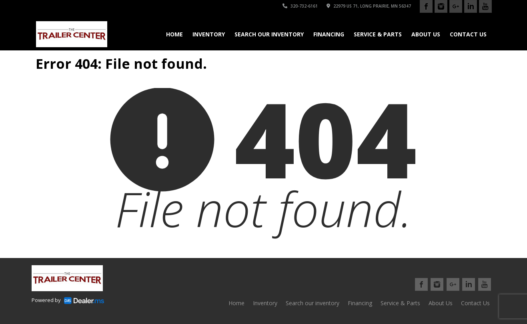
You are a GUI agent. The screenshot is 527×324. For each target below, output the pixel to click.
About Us (425, 34)
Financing (328, 34)
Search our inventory (269, 34)
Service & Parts (378, 34)
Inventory (208, 34)
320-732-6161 (300, 6)
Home (174, 34)
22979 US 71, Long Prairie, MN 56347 (369, 6)
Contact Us (468, 34)
